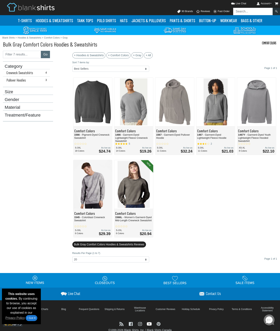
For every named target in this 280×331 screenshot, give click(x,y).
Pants (182, 20)
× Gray (137, 55)
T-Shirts (25, 20)
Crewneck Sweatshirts (27, 73)
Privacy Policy (15, 318)
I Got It (31, 318)
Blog (63, 309)
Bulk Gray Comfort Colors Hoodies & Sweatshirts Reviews (109, 244)
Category (13, 66)
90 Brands (185, 11)
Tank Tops (85, 20)
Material (12, 107)
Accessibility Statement (267, 309)
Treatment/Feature (23, 115)
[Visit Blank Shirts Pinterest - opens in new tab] (158, 323)
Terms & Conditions (242, 309)
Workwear (228, 20)
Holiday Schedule (191, 309)
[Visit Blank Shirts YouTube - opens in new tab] (149, 323)
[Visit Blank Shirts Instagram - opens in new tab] (140, 323)
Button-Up (207, 20)
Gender (12, 99)
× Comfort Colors (118, 55)
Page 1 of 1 (270, 258)
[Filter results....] (22, 54)
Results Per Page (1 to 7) (86, 253)
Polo (106, 20)
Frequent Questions (89, 309)
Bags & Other (251, 20)
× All (148, 55)
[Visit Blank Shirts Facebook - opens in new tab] (131, 323)
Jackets (148, 20)
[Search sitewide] (253, 11)
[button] (235, 3)
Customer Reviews (165, 309)
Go (45, 54)
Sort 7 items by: (81, 62)
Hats (124, 20)
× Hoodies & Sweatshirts (89, 55)
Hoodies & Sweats (54, 20)
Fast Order (221, 11)
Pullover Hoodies (27, 80)
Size (9, 92)
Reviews (203, 11)
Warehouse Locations (140, 309)
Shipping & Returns (114, 309)
